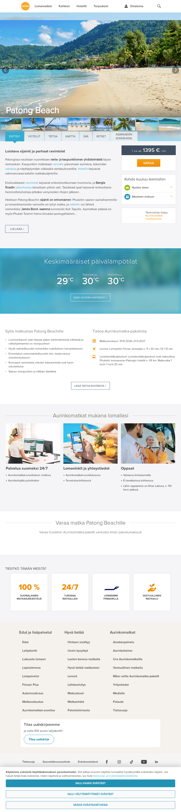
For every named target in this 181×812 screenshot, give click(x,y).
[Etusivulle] (25, 6)
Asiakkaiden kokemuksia (124, 136)
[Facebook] (106, 761)
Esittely (14, 136)
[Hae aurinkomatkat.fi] (159, 6)
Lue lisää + (17, 229)
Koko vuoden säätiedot (89, 297)
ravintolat (31, 183)
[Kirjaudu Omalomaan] (134, 6)
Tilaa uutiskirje (39, 739)
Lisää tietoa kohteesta (89, 386)
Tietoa (52, 136)
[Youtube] (144, 761)
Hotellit (34, 136)
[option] (90, 68)
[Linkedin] (156, 761)
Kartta (70, 136)
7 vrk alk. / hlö (149, 151)
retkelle (75, 204)
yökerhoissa (24, 187)
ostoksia (10, 169)
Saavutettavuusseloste (56, 761)
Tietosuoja (28, 761)
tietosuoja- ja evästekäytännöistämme (115, 776)
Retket (101, 136)
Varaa (148, 163)
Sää (85, 136)
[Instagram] (119, 761)
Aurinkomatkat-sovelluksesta (154, 217)
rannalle (58, 164)
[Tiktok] (131, 761)
